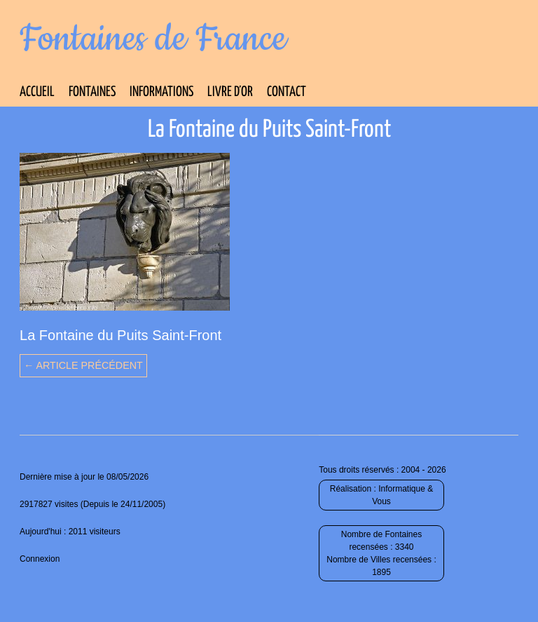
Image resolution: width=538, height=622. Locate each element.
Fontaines (92, 92)
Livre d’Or (230, 92)
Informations (161, 92)
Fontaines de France (153, 39)
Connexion (40, 559)
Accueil (37, 92)
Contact (286, 92)
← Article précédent (83, 365)
